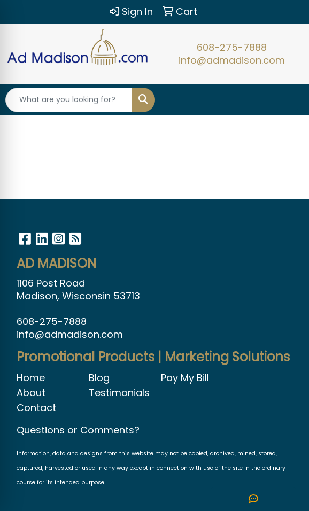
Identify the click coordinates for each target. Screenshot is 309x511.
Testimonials (118, 392)
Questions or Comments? (78, 430)
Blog (99, 377)
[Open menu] (287, 100)
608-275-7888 (232, 47)
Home (31, 377)
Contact (36, 407)
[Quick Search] (69, 100)
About (31, 392)
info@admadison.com (232, 60)
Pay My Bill (185, 377)
